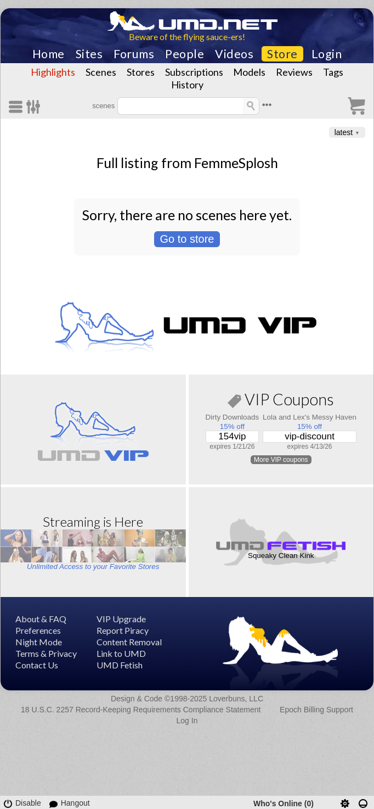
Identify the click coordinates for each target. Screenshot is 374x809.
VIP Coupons (281, 401)
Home (48, 54)
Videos (234, 54)
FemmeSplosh (236, 162)
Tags (333, 72)
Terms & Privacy (46, 653)
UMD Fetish (120, 665)
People (184, 54)
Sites (89, 54)
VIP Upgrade (121, 618)
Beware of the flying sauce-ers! (187, 36)
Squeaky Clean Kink (281, 555)
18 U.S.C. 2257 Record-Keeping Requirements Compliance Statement (140, 709)
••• (267, 104)
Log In (187, 720)
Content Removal (129, 642)
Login (326, 54)
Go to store (187, 239)
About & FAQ (40, 618)
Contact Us (36, 665)
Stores (141, 72)
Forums (134, 54)
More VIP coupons (281, 460)
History (187, 85)
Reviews (294, 72)
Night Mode (38, 642)
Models (249, 72)
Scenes (101, 72)
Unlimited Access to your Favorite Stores (93, 566)
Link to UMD (121, 653)
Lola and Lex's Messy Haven (309, 417)
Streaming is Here (93, 521)
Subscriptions (194, 72)
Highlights (53, 72)
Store (282, 54)
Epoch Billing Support (316, 709)
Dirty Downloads (232, 417)
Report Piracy (123, 630)
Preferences (38, 630)
